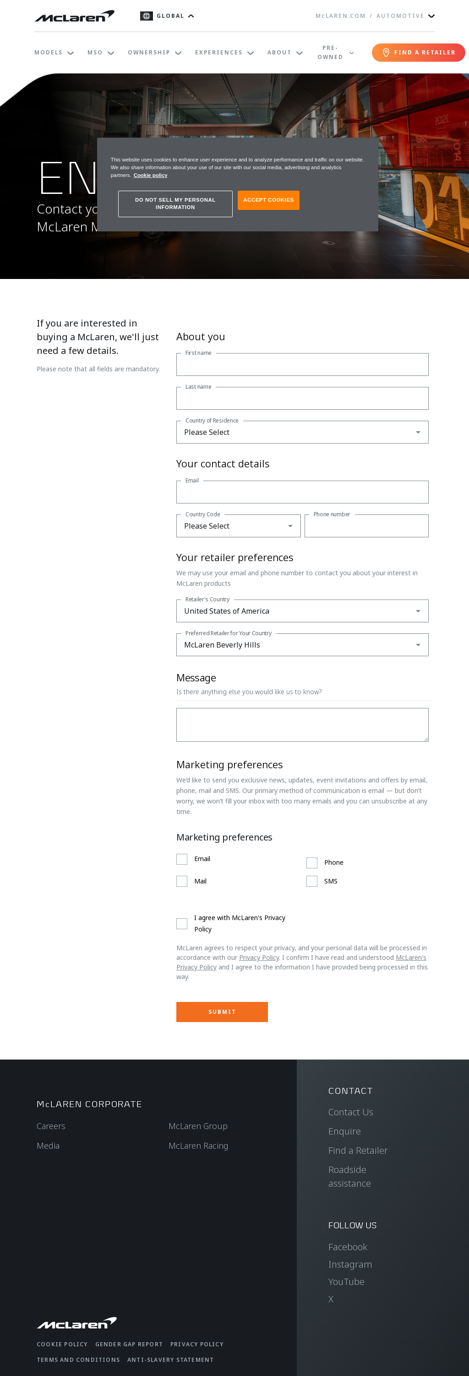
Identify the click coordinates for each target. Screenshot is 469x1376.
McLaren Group (198, 1125)
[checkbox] (302, 870)
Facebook (347, 1247)
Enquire (344, 1131)
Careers (51, 1125)
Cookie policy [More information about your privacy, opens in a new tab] (151, 175)
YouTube (346, 1281)
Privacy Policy (259, 957)
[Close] (365, 149)
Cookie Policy (62, 1344)
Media (48, 1145)
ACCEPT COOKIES (268, 200)
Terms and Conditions (78, 1360)
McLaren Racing (199, 1145)
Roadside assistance (349, 1176)
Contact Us (350, 1112)
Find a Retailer (358, 1150)
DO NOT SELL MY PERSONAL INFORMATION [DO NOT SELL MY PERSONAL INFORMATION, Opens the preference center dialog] (175, 203)
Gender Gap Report (129, 1344)
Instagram (350, 1264)
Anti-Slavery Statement (170, 1360)
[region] (237, 184)
